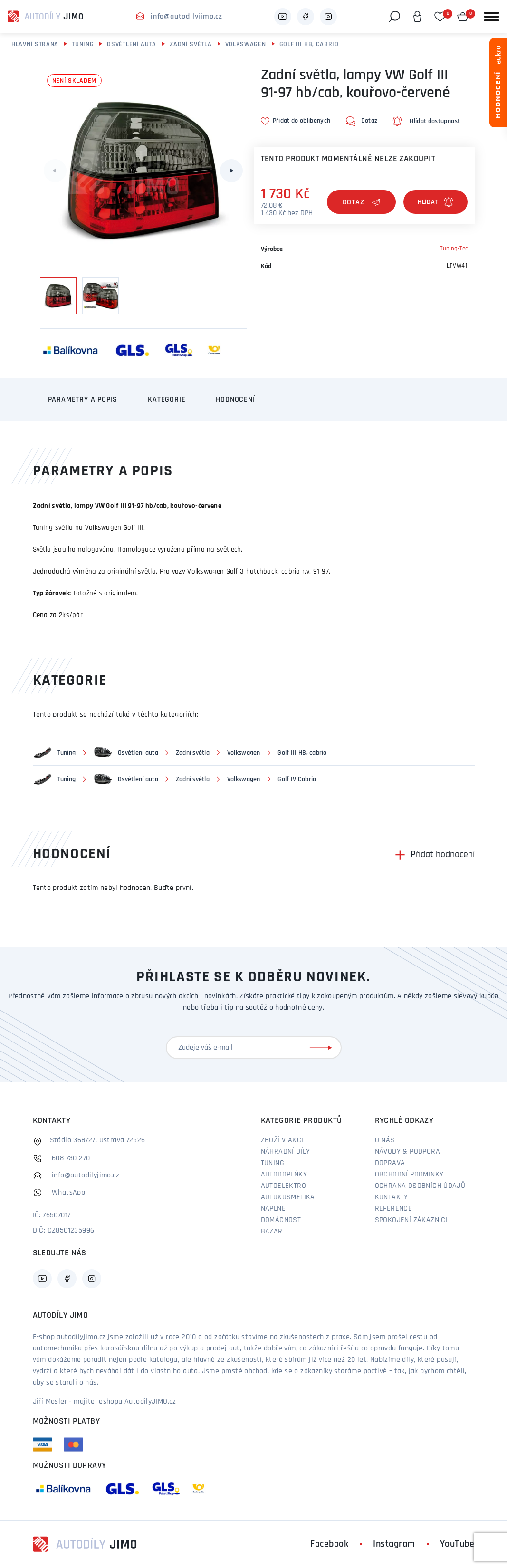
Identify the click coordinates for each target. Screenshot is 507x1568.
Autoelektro (283, 1186)
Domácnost (281, 1220)
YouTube (457, 1544)
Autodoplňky (284, 1174)
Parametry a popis (83, 399)
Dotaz (362, 202)
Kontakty (391, 1197)
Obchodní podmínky (409, 1174)
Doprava (390, 1163)
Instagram (394, 1544)
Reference (393, 1209)
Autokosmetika (288, 1197)
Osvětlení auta (131, 44)
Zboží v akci (282, 1140)
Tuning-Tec (454, 249)
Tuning (83, 44)
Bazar (272, 1231)
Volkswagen (245, 44)
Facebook (329, 1544)
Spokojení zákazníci (411, 1220)
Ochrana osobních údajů (420, 1186)
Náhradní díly (285, 1152)
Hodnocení (235, 399)
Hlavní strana (34, 44)
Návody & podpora (407, 1152)
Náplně (273, 1209)
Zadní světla (190, 44)
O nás (385, 1140)
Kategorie (166, 399)
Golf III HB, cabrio (309, 44)
